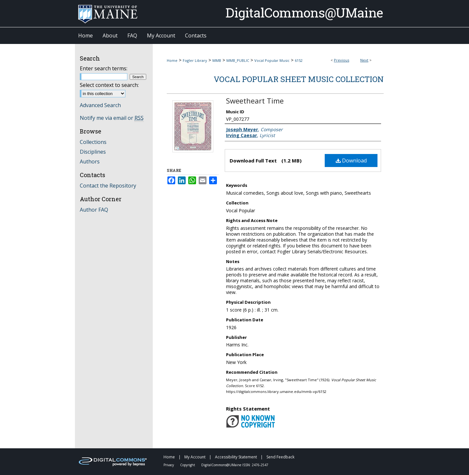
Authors (90, 161)
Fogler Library (195, 60)
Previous (341, 60)
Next (364, 60)
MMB (216, 60)
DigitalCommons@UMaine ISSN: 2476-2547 (234, 465)
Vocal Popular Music (272, 60)
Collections (93, 142)
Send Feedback (280, 457)
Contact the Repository (108, 185)
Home (172, 60)
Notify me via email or (112, 117)
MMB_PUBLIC (237, 60)
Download (351, 160)
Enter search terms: (103, 68)
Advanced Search (100, 105)
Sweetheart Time (255, 100)
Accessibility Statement (236, 457)
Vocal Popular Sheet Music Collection (299, 79)
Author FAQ (94, 209)
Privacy (169, 465)
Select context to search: (109, 85)
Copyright (188, 465)
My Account (195, 457)
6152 (299, 60)
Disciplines (93, 151)
